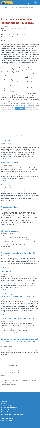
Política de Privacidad (6, 405)
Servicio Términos (5, 403)
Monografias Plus (5, 7)
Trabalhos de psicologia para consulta (11, 372)
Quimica (3, 375)
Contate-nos (4, 401)
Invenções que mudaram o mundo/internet (23, 7)
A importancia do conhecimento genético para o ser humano (17, 370)
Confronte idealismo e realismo (9, 384)
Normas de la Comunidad (8, 409)
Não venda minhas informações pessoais (12, 414)
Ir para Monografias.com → (8, 418)
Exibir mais (20, 108)
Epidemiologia (4, 377)
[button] (37, 21)
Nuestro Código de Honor (8, 412)
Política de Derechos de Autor (9, 407)
